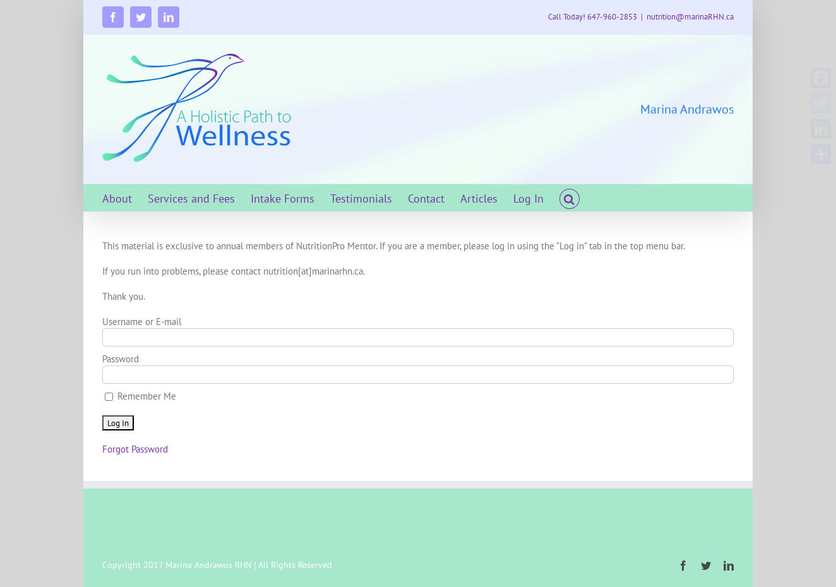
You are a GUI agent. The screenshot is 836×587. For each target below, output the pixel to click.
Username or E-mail (141, 322)
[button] (569, 197)
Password (120, 359)
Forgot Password (135, 449)
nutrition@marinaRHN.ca (690, 16)
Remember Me (140, 396)
